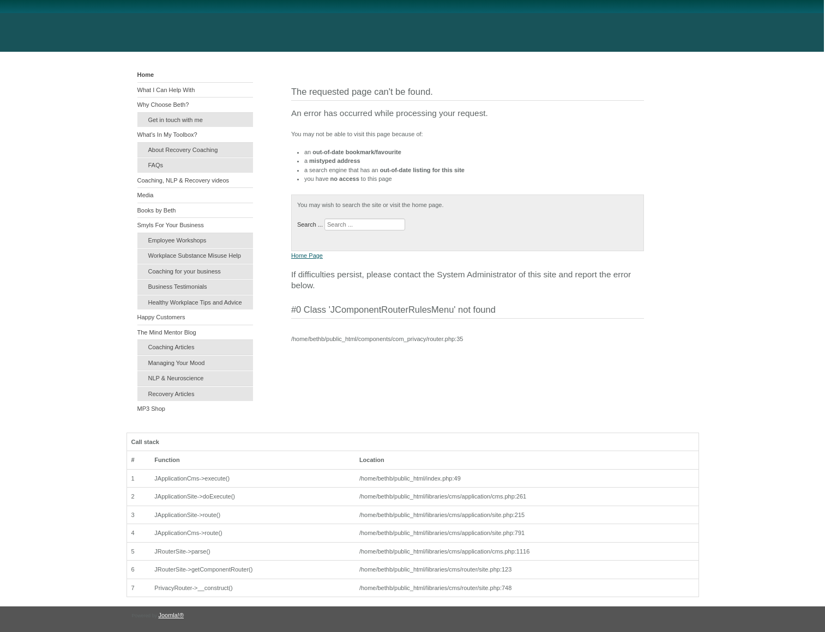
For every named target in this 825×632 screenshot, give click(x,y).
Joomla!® (171, 615)
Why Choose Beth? (163, 104)
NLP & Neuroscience (176, 378)
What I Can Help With (166, 90)
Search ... (310, 224)
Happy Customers (161, 317)
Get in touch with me (175, 120)
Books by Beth (156, 210)
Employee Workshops (177, 240)
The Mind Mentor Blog (166, 332)
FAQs (156, 165)
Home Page (307, 255)
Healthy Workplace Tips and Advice (195, 302)
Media (145, 195)
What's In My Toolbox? (167, 134)
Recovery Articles (171, 394)
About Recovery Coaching (183, 150)
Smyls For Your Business (170, 225)
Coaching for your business (184, 271)
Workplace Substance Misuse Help (194, 255)
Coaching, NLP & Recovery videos (183, 180)
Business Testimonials (177, 286)
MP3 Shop (151, 408)
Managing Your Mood (176, 363)
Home (145, 74)
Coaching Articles (171, 347)
